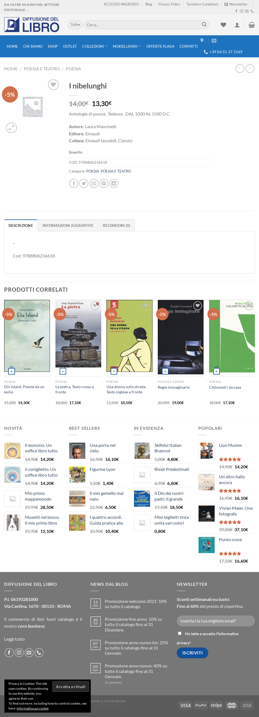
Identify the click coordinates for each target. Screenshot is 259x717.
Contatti (189, 46)
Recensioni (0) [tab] (116, 225)
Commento (113, 682)
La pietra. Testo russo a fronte (74, 389)
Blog (148, 4)
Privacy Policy (169, 4)
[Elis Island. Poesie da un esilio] (27, 336)
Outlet (70, 46)
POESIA (73, 68)
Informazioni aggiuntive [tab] (67, 225)
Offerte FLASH (160, 46)
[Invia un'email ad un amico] (93, 183)
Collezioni (95, 46)
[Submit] (204, 24)
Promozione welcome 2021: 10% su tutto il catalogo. (136, 603)
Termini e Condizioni (202, 4)
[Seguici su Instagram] (241, 11)
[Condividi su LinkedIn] (113, 183)
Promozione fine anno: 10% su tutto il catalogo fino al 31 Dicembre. (133, 624)
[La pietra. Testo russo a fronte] (78, 333)
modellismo (127, 46)
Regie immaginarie (173, 387)
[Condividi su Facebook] (73, 183)
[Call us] (252, 11)
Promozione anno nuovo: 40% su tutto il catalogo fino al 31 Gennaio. (136, 671)
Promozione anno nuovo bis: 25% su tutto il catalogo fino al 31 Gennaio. (136, 648)
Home (12, 46)
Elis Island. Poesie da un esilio (24, 389)
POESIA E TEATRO (42, 68)
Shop (53, 46)
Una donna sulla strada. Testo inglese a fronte (126, 389)
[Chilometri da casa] (232, 336)
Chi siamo (32, 46)
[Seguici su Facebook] (236, 11)
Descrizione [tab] (21, 225)
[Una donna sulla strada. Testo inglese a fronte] (129, 336)
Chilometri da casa (225, 387)
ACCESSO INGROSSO (121, 4)
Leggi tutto (14, 638)
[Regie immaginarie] (181, 337)
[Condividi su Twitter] (83, 183)
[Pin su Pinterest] (103, 183)
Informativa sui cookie (33, 708)
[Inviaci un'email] (247, 11)
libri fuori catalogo (55, 619)
